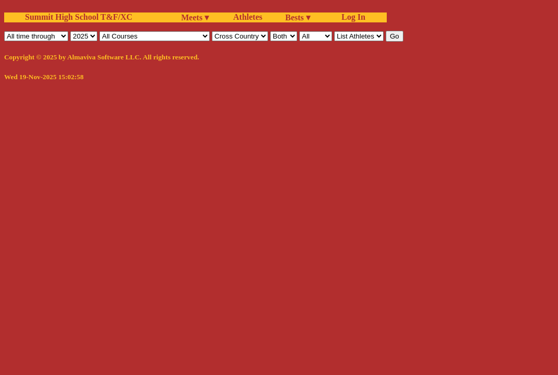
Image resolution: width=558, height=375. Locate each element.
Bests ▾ (297, 17)
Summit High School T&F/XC (78, 16)
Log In (351, 16)
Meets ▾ (195, 17)
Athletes (247, 16)
